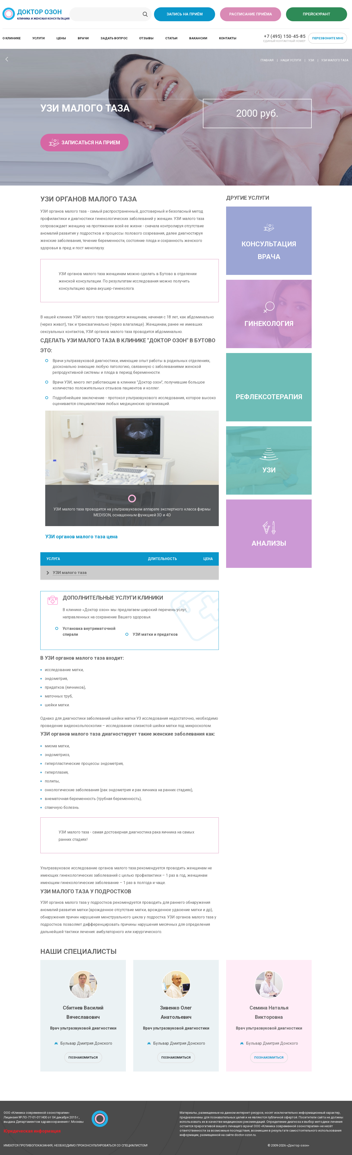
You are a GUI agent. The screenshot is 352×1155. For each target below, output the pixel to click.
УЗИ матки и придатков (155, 634)
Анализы (269, 533)
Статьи (171, 38)
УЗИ (269, 460)
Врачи (83, 38)
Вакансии (198, 38)
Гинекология (269, 314)
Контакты (227, 38)
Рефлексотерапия (269, 397)
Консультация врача (269, 241)
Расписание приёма (250, 14)
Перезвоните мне (327, 38)
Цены (61, 38)
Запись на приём (185, 14)
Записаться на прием (84, 142)
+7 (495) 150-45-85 (285, 36)
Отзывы (146, 38)
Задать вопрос (114, 38)
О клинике (11, 38)
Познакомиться (83, 1057)
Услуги (38, 38)
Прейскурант (316, 14)
